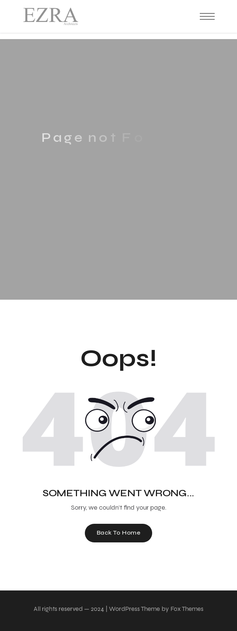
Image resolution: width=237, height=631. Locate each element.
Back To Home (119, 532)
